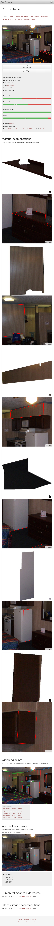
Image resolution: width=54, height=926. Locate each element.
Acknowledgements (30, 922)
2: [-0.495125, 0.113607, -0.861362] (12, 813)
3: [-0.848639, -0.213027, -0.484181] (12, 815)
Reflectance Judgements (9, 19)
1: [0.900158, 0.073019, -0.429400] (12, 811)
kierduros (11, 123)
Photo (11, 16)
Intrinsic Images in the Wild (24, 896)
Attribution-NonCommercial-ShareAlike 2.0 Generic (21, 129)
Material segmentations (21, 16)
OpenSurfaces (6, 2)
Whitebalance (44, 16)
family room (10, 85)
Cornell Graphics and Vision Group (27, 919)
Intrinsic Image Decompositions (26, 19)
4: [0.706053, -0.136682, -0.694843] (12, 817)
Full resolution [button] (27, 66)
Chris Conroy (43, 129)
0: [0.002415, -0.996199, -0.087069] (12, 809)
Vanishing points (34, 16)
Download (21, 922)
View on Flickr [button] (27, 71)
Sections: (5, 16)
